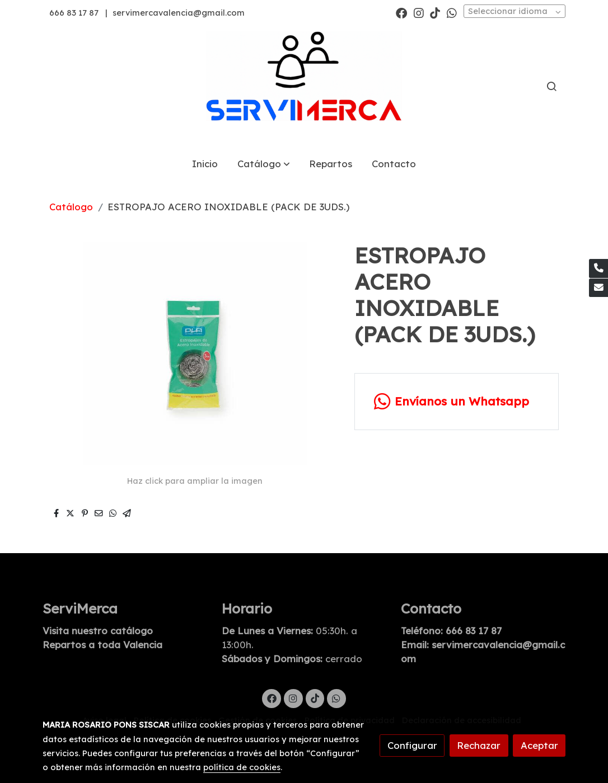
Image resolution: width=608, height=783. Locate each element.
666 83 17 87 (74, 12)
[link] (304, 86)
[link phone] (598, 268)
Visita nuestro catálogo (98, 630)
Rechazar (479, 745)
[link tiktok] (435, 12)
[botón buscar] (551, 86)
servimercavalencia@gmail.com (179, 12)
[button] (264, 164)
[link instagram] (419, 12)
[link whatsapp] (452, 12)
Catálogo (71, 207)
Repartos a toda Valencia (102, 644)
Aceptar (539, 745)
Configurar (412, 745)
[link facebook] (401, 12)
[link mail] (598, 288)
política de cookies (241, 767)
